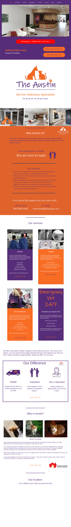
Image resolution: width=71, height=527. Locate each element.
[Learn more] (20, 276)
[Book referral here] (54, 49)
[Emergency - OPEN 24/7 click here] (35, 41)
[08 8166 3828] (54, 55)
